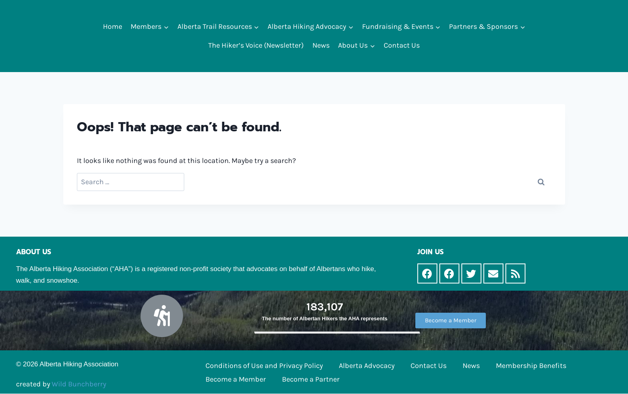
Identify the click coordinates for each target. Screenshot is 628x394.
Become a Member (235, 379)
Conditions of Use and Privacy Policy (264, 365)
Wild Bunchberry (79, 384)
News (321, 45)
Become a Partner (311, 379)
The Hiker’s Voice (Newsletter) (256, 45)
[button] (166, 27)
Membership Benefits (531, 365)
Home (112, 26)
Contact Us (402, 45)
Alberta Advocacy (367, 365)
